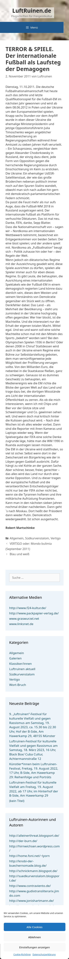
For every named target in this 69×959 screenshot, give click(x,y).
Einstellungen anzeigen (34, 947)
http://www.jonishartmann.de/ (31, 900)
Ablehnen (34, 937)
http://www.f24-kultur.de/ (27, 608)
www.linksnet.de (21, 624)
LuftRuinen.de (31, 10)
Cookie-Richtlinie (22, 954)
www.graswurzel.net (24, 618)
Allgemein (17, 538)
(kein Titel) (16, 801)
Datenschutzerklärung (44, 954)
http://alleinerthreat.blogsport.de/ (34, 835)
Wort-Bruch (17, 685)
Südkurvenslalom (37, 538)
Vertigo (56, 538)
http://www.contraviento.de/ (30, 886)
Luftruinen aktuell (22, 669)
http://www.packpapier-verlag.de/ (34, 613)
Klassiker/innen (20, 663)
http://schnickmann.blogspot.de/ (33, 871)
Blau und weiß (19, 554)
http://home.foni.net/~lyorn (29, 856)
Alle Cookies (34, 927)
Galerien (15, 658)
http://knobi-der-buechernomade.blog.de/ (28, 863)
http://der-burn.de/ (23, 841)
